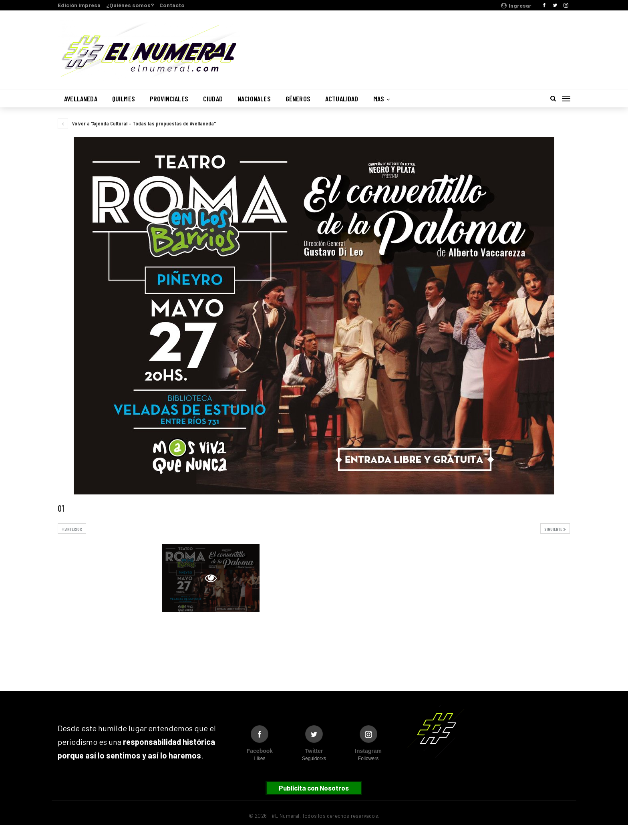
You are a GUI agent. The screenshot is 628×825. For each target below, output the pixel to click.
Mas (378, 98)
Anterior (72, 529)
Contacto (172, 5)
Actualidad (341, 98)
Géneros (298, 98)
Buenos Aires (467, 45)
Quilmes (123, 98)
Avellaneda (80, 98)
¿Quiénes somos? (130, 5)
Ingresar (516, 5)
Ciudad (213, 98)
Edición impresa (79, 5)
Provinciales (169, 98)
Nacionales (254, 98)
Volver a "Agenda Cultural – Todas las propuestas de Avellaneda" (137, 123)
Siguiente (555, 529)
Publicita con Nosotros (314, 788)
